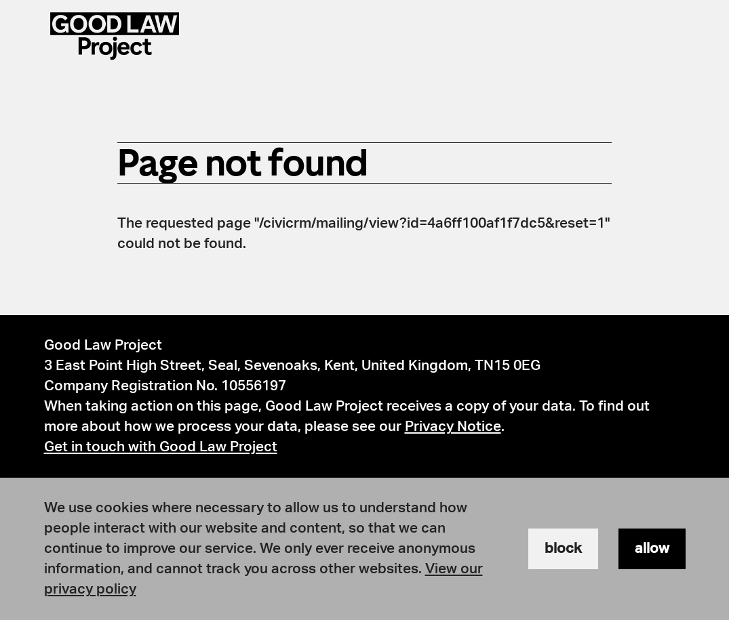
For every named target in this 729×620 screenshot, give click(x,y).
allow (652, 548)
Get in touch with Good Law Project (160, 447)
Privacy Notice (453, 426)
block (563, 548)
